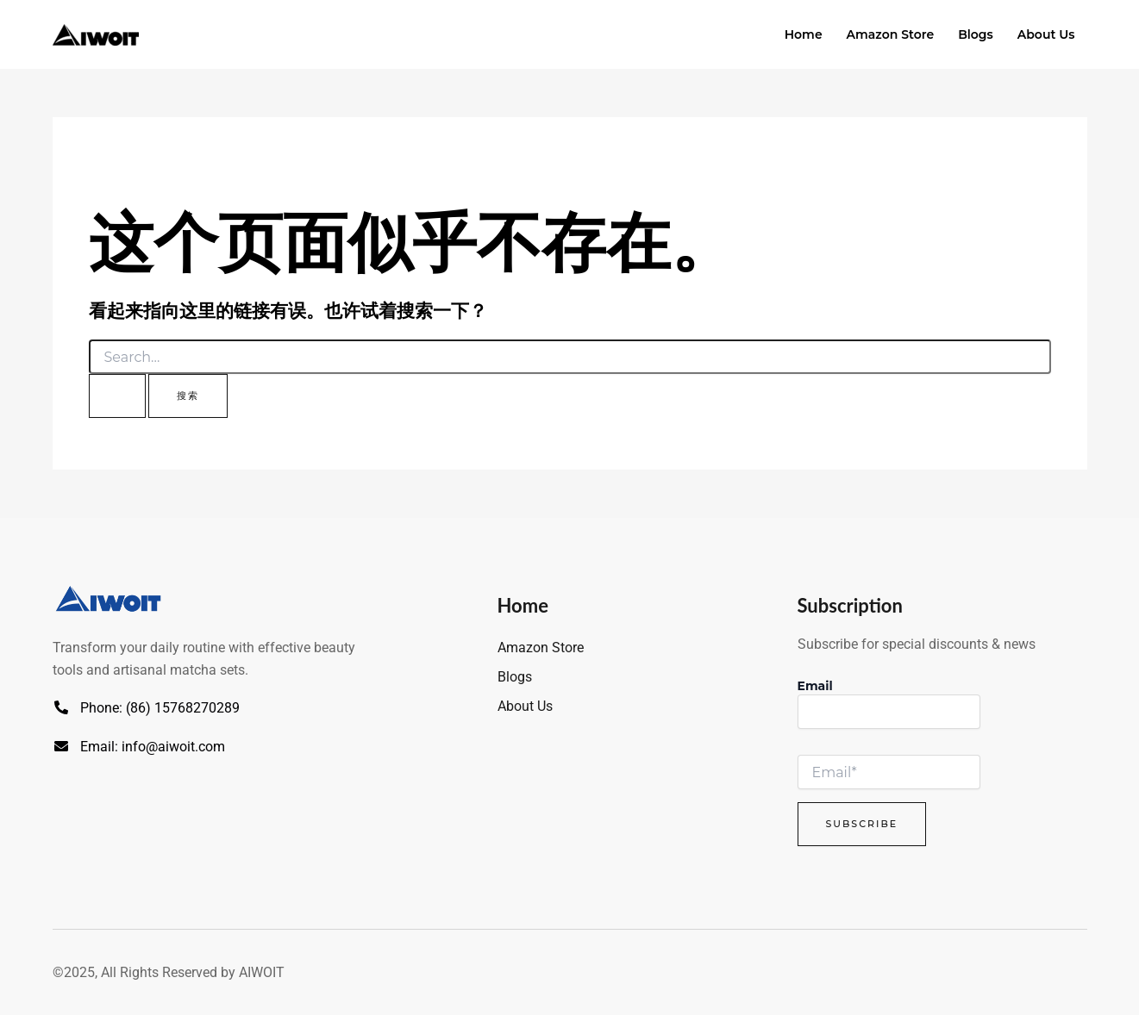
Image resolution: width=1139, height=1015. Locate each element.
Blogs (975, 34)
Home (804, 34)
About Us (1046, 34)
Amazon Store (891, 34)
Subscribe (862, 824)
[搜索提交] (117, 396)
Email (815, 686)
